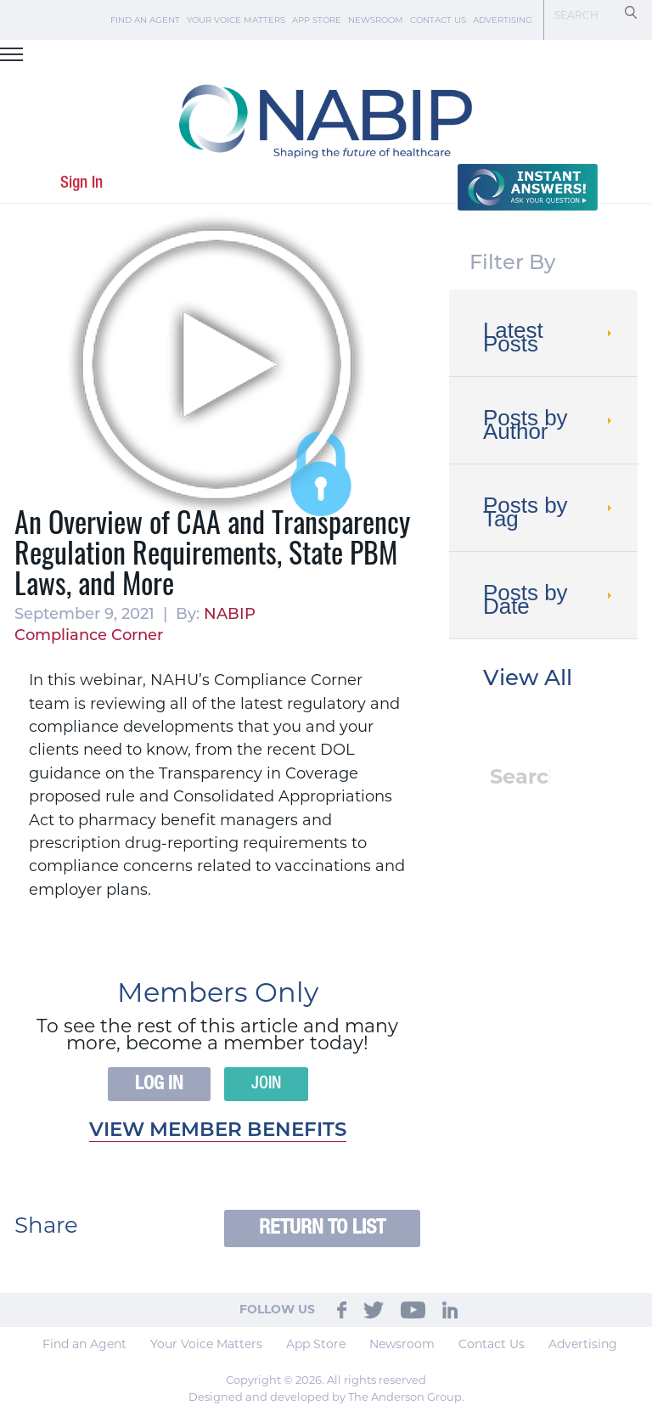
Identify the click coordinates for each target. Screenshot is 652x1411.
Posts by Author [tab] (549, 424)
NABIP (230, 615)
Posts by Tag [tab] (549, 511)
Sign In (81, 183)
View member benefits (217, 1131)
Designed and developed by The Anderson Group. (326, 1396)
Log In (159, 1084)
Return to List (322, 1228)
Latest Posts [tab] (549, 337)
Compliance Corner (88, 636)
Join (266, 1084)
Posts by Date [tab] (549, 599)
